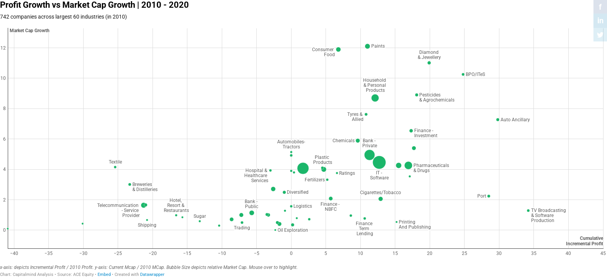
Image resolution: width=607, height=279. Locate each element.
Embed (104, 274)
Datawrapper (152, 274)
